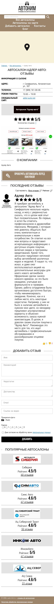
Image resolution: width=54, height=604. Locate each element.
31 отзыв (27, 583)
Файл (8, 420)
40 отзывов (27, 475)
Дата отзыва (33, 191)
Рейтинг (46, 191)
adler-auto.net (29, 98)
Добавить (27, 439)
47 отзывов (27, 502)
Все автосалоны (25, 20)
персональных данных (42, 432)
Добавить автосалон (17, 26)
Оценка (4, 425)
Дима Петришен (7, 205)
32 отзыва (27, 529)
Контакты (40, 26)
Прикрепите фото (8, 418)
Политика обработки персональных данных (17, 602)
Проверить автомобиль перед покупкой (25, 176)
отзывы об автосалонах (26, 598)
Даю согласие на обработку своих (26, 432)
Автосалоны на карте (25, 23)
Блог (25, 29)
